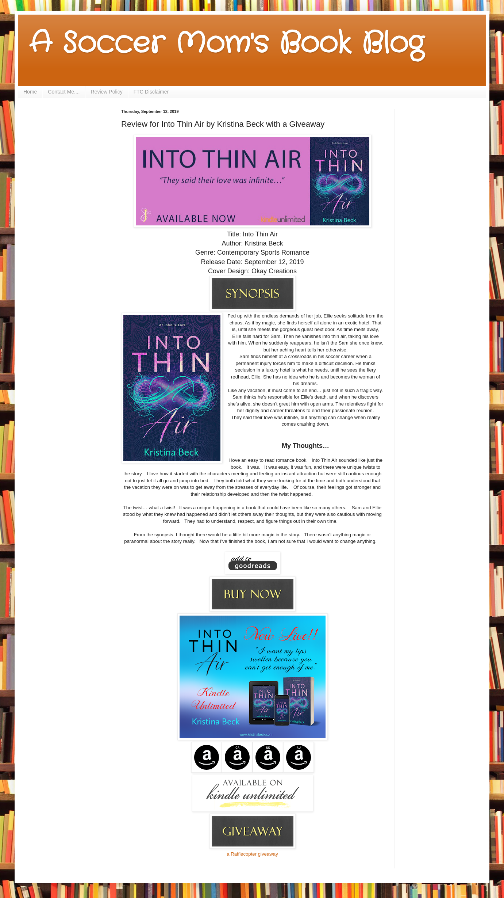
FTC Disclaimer (151, 92)
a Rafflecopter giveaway (252, 854)
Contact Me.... (64, 92)
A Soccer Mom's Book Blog (226, 44)
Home (30, 92)
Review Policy (107, 92)
